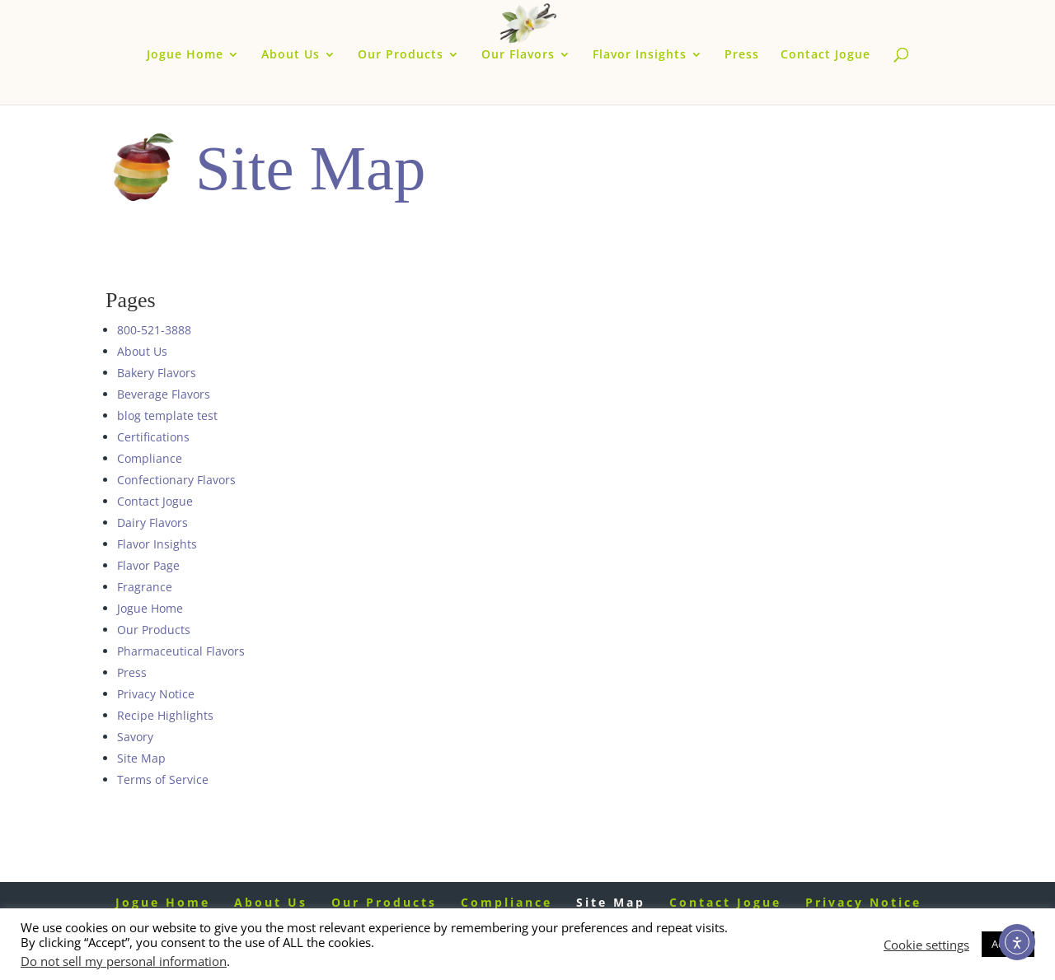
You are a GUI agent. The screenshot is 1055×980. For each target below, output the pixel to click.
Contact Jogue (825, 55)
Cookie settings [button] (926, 944)
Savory (135, 736)
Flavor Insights (640, 55)
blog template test (167, 415)
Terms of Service (163, 779)
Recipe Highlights (165, 715)
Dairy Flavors (152, 522)
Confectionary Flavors (176, 480)
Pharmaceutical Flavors (181, 651)
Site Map (141, 758)
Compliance (149, 458)
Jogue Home (185, 55)
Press (741, 55)
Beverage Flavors (163, 394)
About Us (290, 55)
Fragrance (144, 587)
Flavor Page (148, 565)
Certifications (153, 437)
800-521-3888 (154, 330)
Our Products (400, 55)
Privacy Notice (156, 694)
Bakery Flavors (156, 372)
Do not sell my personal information (124, 961)
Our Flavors (518, 55)
